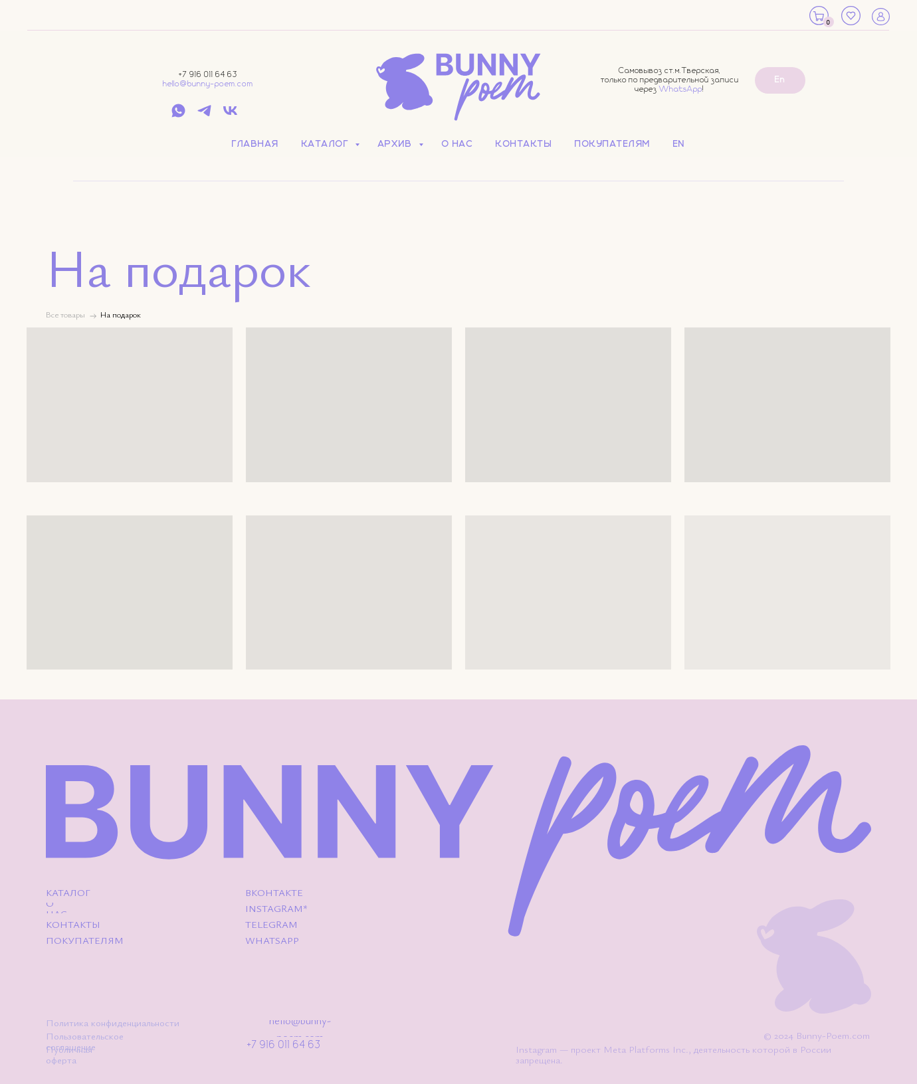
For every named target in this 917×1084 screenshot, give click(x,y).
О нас (458, 144)
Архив (396, 144)
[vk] (230, 115)
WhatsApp (680, 89)
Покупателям (613, 144)
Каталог (327, 144)
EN (679, 144)
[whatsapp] (178, 115)
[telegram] (204, 115)
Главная (255, 144)
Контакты (524, 144)
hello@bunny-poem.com (208, 84)
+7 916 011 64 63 (208, 74)
